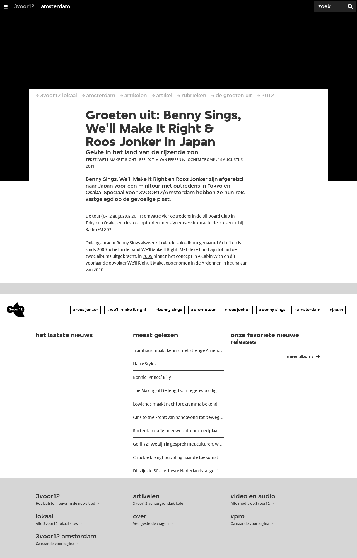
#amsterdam (307, 310)
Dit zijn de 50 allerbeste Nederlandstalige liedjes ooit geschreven (178, 471)
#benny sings (168, 310)
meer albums (306, 357)
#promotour (203, 310)
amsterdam (55, 6)
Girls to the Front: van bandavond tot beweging (178, 417)
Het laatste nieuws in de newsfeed (65, 503)
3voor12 (24, 6)
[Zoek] (323, 6)
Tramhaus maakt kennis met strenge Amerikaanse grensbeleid (178, 350)
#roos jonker (85, 310)
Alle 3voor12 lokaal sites (57, 523)
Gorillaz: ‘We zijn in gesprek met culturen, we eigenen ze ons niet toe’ (178, 444)
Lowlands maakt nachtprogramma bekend (175, 404)
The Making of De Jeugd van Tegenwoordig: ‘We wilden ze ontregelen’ (178, 390)
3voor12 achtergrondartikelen (159, 503)
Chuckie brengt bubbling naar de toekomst (175, 457)
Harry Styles (144, 364)
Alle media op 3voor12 (250, 503)
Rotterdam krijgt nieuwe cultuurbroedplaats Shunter (178, 430)
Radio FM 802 (99, 229)
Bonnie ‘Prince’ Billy (152, 377)
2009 (148, 256)
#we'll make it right (126, 310)
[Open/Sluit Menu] (5, 6)
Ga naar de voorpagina (250, 523)
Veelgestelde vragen (151, 523)
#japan (336, 310)
